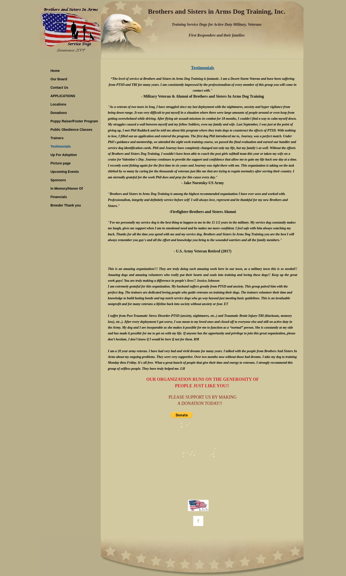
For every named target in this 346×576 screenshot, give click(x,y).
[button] (182, 415)
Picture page (60, 163)
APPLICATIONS (62, 96)
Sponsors (58, 180)
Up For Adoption (63, 155)
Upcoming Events (64, 172)
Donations (58, 113)
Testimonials (60, 146)
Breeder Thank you (65, 205)
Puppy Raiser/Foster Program (74, 121)
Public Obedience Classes (71, 129)
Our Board (58, 79)
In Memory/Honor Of (66, 188)
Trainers (56, 138)
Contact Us (59, 87)
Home (55, 71)
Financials (58, 197)
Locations (58, 104)
